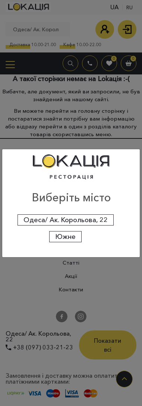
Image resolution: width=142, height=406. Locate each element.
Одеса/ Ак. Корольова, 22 (65, 220)
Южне (65, 237)
